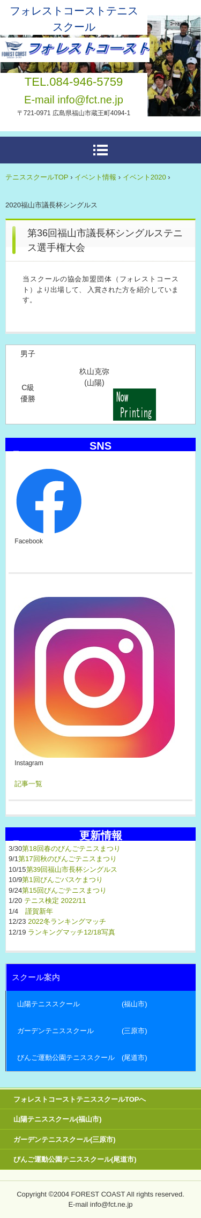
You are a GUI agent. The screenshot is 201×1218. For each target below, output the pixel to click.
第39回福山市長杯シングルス (71, 869)
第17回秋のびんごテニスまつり (67, 859)
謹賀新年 (39, 911)
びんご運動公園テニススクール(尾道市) (75, 1159)
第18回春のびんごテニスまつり (71, 849)
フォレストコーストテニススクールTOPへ (79, 1099)
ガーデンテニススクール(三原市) (64, 1139)
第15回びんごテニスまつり (64, 890)
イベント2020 (144, 177)
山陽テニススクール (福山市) (82, 1004)
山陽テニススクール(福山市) (57, 1119)
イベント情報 (95, 177)
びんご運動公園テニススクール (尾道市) (82, 1057)
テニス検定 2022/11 (55, 900)
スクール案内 (36, 977)
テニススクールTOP (37, 177)
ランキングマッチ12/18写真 (71, 932)
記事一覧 (28, 784)
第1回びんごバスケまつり (62, 880)
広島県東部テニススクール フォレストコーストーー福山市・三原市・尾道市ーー (75, 47)
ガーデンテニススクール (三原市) (82, 1031)
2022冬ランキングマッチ (67, 921)
